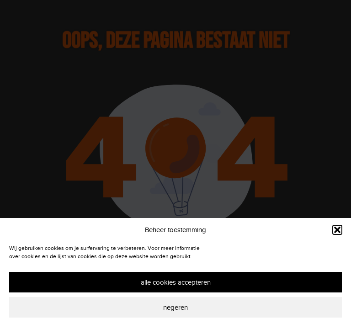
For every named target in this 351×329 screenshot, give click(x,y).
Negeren (175, 307)
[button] (337, 229)
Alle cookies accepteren (176, 282)
